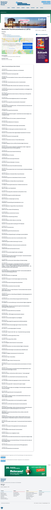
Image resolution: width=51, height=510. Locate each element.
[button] (2, 508)
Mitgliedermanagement (3, 493)
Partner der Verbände (41, 492)
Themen (13, 7)
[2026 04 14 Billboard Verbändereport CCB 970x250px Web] (25, 17)
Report (23, 7)
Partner (32, 7)
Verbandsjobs (40, 493)
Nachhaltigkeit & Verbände (4, 495)
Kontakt (2, 486)
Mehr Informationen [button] (12, 48)
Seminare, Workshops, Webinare (30, 492)
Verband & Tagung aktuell (16, 494)
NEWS (8, 7)
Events (18, 7)
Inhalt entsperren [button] (27, 43)
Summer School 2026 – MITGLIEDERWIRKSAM (31, 493)
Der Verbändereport (15, 492)
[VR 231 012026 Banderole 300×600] (42, 37)
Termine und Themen (16, 495)
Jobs (37, 7)
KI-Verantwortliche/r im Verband (30, 494)
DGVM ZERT (40, 495)
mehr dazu (3, 457)
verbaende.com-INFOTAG (29, 495)
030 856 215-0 (9, 34)
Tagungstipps (40, 494)
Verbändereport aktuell (16, 493)
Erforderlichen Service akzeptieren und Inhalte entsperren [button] (27, 47)
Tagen (27, 7)
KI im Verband (2, 492)
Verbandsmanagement (3, 494)
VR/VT (8, 486)
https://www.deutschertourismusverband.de (14, 36)
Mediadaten (5, 486)
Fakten (41, 7)
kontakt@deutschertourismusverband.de (13, 35)
